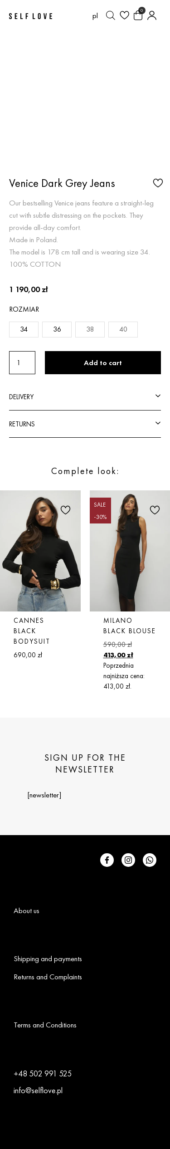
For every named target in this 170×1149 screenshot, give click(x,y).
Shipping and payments (48, 958)
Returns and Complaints (48, 976)
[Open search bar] (110, 15)
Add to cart (103, 362)
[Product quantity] (22, 362)
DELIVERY (21, 396)
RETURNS (22, 424)
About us (26, 910)
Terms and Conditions (45, 1024)
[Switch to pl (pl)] (95, 15)
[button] (157, 182)
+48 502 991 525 (43, 1073)
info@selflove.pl (38, 1090)
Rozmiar (24, 309)
